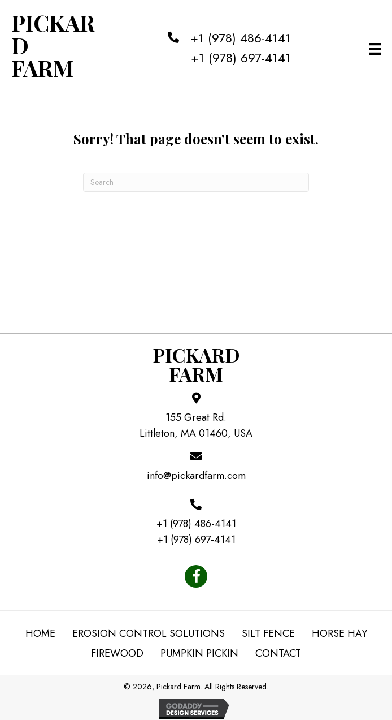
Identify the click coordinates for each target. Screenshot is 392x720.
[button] (196, 576)
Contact (278, 653)
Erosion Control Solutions (148, 633)
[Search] (196, 182)
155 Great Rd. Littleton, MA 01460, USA (196, 425)
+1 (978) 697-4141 (241, 58)
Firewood (117, 653)
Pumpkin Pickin (199, 653)
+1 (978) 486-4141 (240, 38)
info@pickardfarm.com (196, 475)
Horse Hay (339, 633)
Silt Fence (268, 633)
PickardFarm (196, 364)
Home (40, 633)
